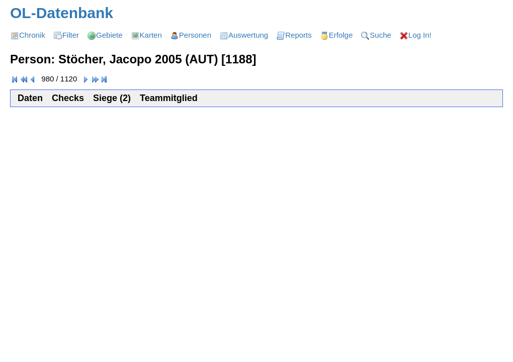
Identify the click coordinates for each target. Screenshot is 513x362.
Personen (195, 35)
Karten (151, 35)
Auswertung (248, 35)
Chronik (32, 35)
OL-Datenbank (61, 13)
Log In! (420, 35)
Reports (298, 35)
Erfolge (341, 35)
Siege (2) (112, 98)
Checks (68, 98)
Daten (30, 98)
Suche (380, 35)
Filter (70, 35)
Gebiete (109, 35)
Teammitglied (169, 98)
